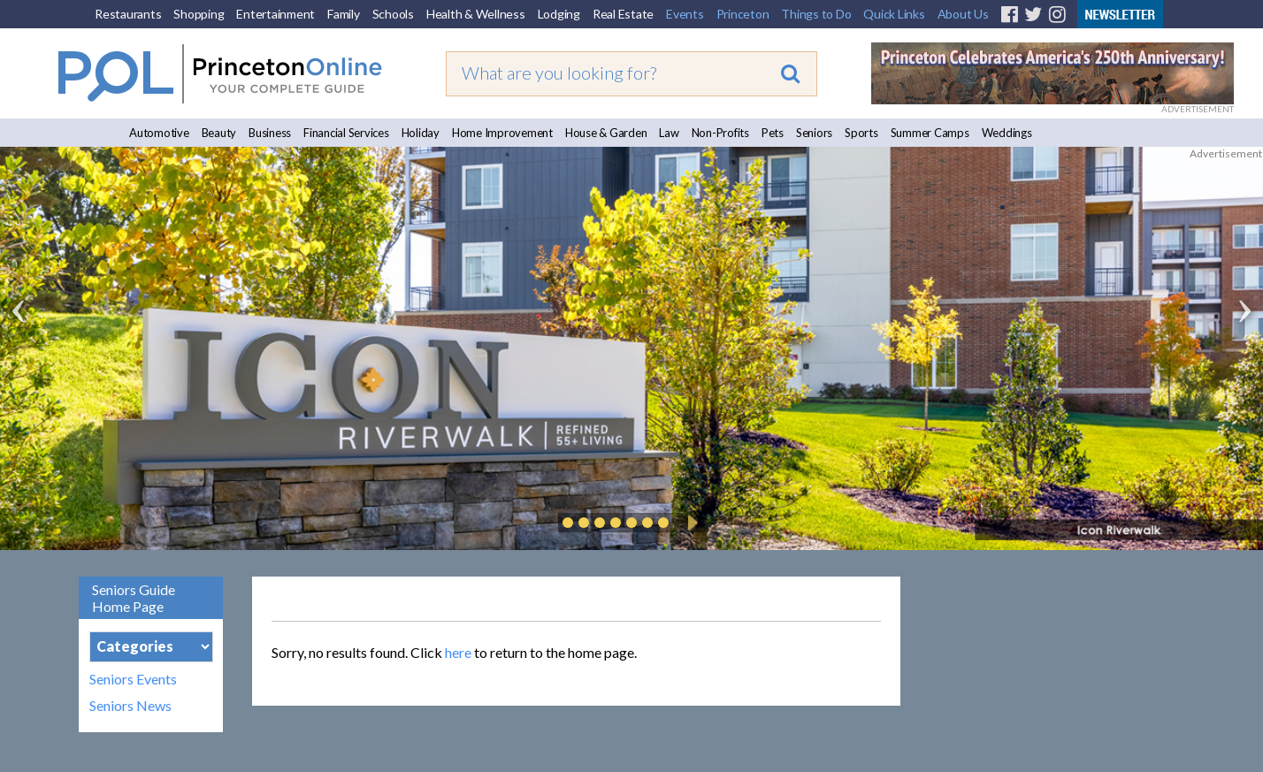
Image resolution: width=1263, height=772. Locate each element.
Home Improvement (502, 133)
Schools (393, 13)
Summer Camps (930, 133)
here (458, 652)
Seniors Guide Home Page (133, 598)
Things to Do (816, 13)
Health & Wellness (475, 13)
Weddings (1007, 133)
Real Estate (623, 13)
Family (343, 13)
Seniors (814, 133)
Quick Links (893, 13)
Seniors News (130, 706)
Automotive (159, 133)
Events (685, 13)
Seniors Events (133, 679)
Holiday (421, 133)
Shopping (198, 13)
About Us (963, 13)
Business (270, 133)
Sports (861, 133)
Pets (773, 133)
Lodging (559, 13)
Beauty (219, 133)
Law (668, 133)
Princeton (742, 13)
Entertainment (275, 13)
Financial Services (346, 133)
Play (690, 523)
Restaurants (128, 13)
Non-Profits (720, 133)
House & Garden (606, 133)
